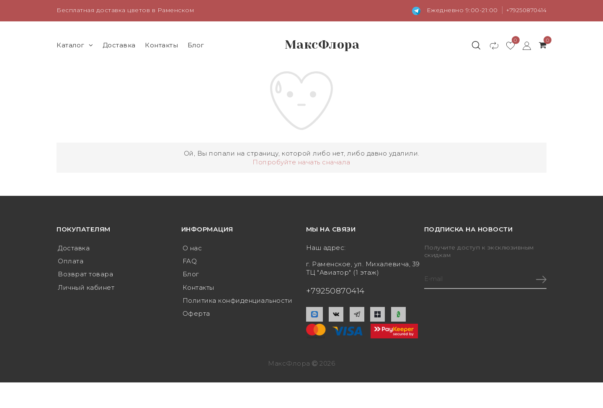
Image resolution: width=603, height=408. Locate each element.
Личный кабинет (86, 288)
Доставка (119, 45)
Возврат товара (85, 275)
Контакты (161, 45)
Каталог (75, 44)
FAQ (190, 261)
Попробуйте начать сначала (301, 162)
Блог (196, 45)
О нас (192, 248)
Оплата (70, 261)
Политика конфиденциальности (238, 302)
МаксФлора (322, 45)
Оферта (196, 315)
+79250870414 (524, 10)
